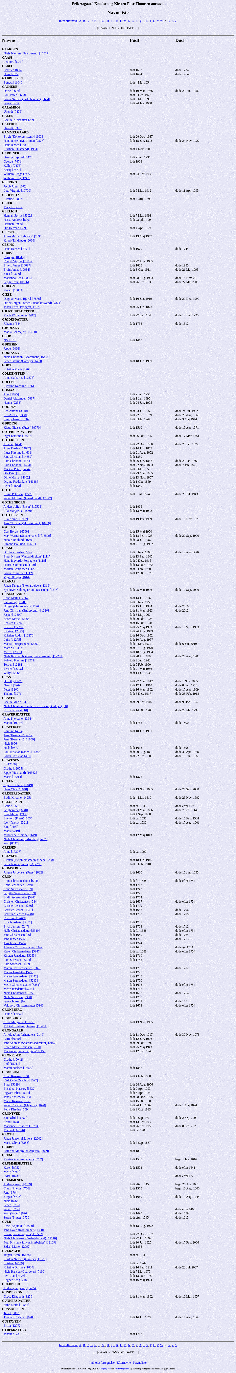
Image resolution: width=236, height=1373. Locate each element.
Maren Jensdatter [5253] (19, 972)
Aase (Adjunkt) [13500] (18, 1225)
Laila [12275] (12, 639)
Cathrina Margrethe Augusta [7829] (26, 1151)
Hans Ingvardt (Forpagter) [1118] (25, 560)
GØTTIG (8, 527)
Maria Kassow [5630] (17, 1101)
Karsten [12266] (14, 623)
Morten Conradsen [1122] (20, 569)
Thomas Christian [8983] (19, 1317)
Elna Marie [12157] (16, 814)
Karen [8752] (12, 1167)
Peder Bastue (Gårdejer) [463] (23, 361)
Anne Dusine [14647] (17, 448)
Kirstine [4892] (13, 199)
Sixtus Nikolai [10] (16, 710)
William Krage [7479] (18, 178)
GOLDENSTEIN (13, 373)
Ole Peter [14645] (15, 473)
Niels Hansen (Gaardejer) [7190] (24, 1271)
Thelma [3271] (13, 693)
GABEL (7, 66)
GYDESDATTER (14, 1329)
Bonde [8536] (12, 806)
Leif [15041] (12, 1063)
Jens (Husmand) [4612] (18, 735)
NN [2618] (10, 340)
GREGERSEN (12, 801)
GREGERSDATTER (16, 793)
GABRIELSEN (12, 78)
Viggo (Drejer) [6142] (18, 577)
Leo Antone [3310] (16, 411)
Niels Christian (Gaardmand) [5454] (27, 357)
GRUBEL (8, 1146)
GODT (6, 365)
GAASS (7, 57)
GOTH (7, 490)
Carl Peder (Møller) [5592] (21, 1080)
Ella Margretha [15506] (19, 510)
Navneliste (140, 1362)
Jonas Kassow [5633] (17, 1097)
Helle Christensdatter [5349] (22, 930)
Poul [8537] (11, 843)
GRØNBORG (11, 1018)
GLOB (6, 336)
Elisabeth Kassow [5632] (19, 1088)
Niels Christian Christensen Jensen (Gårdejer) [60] (36, 706)
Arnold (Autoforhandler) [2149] (23, 1034)
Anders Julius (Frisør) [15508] (22, 506)
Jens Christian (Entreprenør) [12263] (27, 610)
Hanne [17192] (13, 1013)
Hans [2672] (11, 74)
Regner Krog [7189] (16, 1280)
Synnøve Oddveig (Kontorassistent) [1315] (31, 589)
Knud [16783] (12, 1122)
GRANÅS (8, 581)
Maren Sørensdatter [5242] (21, 976)
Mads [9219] (12, 831)
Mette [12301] (13, 652)
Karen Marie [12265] (17, 618)
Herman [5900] (13, 224)
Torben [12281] (13, 664)
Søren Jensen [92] (15, 1001)
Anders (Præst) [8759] (17, 1184)
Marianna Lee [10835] (18, 278)
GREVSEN (9, 855)
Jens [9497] (11, 826)
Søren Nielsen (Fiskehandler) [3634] (27, 99)
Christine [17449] (15, 918)
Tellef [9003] (12, 1313)
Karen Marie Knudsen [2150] (22, 1047)
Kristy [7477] (12, 169)
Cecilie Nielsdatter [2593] (20, 120)
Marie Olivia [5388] (16, 1142)
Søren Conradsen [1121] (19, 573)
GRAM (7, 548)
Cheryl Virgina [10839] (18, 261)
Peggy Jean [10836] (16, 282)
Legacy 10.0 (106, 1369)
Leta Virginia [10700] (17, 190)
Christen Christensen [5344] (21, 901)
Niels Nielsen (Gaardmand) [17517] (26, 53)
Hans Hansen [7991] (17, 248)
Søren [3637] (12, 103)
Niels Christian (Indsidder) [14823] (26, 839)
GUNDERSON (12, 1292)
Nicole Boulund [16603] (19, 539)
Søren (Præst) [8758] (17, 1217)
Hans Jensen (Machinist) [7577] (24, 140)
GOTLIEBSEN (12, 515)
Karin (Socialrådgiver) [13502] (23, 1234)
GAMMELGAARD (15, 132)
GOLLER (8, 381)
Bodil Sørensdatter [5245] (20, 897)
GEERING (9, 182)
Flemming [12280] (15, 602)
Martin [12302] (13, 648)
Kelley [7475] (12, 165)
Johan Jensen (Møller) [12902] (23, 1138)
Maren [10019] (13, 722)
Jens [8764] (11, 1192)
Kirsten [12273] (14, 631)
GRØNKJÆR (11, 1055)
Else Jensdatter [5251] (18, 922)
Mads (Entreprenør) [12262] (21, 643)
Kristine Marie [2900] (17, 369)
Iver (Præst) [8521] (16, 822)
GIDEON (8, 286)
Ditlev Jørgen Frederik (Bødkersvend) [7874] (32, 302)
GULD (6, 1221)
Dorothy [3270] (13, 681)
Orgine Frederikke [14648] (21, 481)
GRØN (7, 876)
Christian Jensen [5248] (19, 914)
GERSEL (8, 232)
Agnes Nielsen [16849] (18, 785)
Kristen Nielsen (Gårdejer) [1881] (25, 1259)
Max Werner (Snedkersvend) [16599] (27, 535)
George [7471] (13, 161)
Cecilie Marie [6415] (17, 702)
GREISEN (9, 847)
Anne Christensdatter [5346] (21, 880)
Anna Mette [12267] (16, 598)
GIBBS (7, 253)
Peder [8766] (12, 1209)
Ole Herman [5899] (16, 228)
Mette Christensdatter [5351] (22, 984)
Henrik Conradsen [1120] (20, 564)
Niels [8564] (11, 743)
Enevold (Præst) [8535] (18, 818)
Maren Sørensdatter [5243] (21, 980)
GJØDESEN (10, 327)
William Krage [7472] (18, 174)
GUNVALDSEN (13, 1309)
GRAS (6, 677)
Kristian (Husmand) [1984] (21, 149)
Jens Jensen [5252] (16, 943)
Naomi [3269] (12, 685)
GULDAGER (11, 1250)
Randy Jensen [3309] (17, 419)
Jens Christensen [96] (17, 934)
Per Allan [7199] (14, 1275)
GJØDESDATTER (15, 319)
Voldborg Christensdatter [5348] (24, 1005)
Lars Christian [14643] (18, 460)
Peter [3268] (11, 689)
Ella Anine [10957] (16, 519)
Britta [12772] (13, 1325)
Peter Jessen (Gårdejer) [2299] (23, 864)
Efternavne (124, 1362)
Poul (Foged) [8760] (17, 1213)
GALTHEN (10, 124)
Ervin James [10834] (17, 269)
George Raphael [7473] (18, 157)
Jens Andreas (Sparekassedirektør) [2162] (30, 1043)
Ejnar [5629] (12, 1084)
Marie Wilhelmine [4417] (20, 315)
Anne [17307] (12, 851)
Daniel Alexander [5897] (19, 398)
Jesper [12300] (13, 614)
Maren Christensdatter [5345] (22, 968)
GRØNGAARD (12, 1030)
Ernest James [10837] (17, 265)
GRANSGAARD (13, 594)
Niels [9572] (11, 747)
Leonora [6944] (13, 61)
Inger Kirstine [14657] (18, 436)
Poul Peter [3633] (15, 95)
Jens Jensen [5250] (16, 939)
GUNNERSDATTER (16, 1300)
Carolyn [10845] (14, 257)
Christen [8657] (14, 70)
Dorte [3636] (12, 90)
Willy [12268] (12, 673)
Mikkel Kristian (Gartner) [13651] (25, 1026)
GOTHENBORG (13, 502)
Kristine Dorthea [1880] (19, 1267)
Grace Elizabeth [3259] (18, 1296)
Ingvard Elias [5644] (17, 1092)
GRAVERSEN (11, 727)
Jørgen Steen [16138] (17, 1255)
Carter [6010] (12, 1038)
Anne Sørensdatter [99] (18, 889)
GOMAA (8, 390)
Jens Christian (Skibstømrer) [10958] (27, 523)
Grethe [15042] (13, 1059)
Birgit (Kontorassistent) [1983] (23, 136)
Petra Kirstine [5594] (17, 1109)
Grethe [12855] (13, 768)
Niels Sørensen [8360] (18, 997)
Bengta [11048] (13, 82)
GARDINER (10, 153)
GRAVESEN (10, 760)
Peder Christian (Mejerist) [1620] (25, 1105)
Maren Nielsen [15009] (18, 1067)
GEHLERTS (10, 194)
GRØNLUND (11, 1072)
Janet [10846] (12, 273)
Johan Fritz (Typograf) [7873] (22, 307)
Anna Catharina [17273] (18, 377)
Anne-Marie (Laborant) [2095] (22, 236)
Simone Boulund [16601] (20, 544)
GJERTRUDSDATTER (18, 311)
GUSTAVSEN (11, 1321)
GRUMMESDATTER (17, 1163)
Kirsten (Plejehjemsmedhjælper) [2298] (29, 860)
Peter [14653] (12, 485)
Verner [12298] (13, 668)
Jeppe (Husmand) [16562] (20, 772)
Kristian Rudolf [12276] (19, 635)
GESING (8, 244)
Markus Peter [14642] (17, 469)
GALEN (7, 115)
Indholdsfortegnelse (102, 1362)
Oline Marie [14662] (17, 477)
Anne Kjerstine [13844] (18, 718)
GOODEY (9, 406)
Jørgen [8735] (12, 1196)
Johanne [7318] (13, 1334)
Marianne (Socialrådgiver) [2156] (25, 1051)
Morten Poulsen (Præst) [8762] (23, 1159)
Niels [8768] (11, 1201)
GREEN (7, 781)
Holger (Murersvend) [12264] (22, 606)
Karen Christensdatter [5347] (22, 951)
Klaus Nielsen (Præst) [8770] (22, 427)
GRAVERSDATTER (16, 714)
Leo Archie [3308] (15, 415)
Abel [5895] (11, 394)
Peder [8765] (12, 1205)
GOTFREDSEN (13, 440)
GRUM (7, 1155)
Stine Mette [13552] (16, 1304)
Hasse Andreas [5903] (18, 219)
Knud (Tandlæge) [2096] (19, 240)
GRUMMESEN (12, 1180)
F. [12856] (10, 764)
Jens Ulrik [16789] (15, 1117)
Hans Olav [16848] (16, 789)
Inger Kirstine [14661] (18, 452)
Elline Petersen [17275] (19, 494)
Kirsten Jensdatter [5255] (20, 955)
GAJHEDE (9, 86)
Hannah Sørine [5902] (18, 215)
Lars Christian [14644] (18, 465)
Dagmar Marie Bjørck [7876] (22, 298)
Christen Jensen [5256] (18, 905)
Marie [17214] (13, 776)
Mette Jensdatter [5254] (19, 989)
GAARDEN (10, 49)
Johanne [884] (13, 323)
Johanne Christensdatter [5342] (23, 947)
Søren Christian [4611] (18, 756)
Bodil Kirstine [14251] (18, 797)
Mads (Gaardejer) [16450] (20, 332)
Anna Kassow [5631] (16, 1076)
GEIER (7, 203)
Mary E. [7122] (13, 207)
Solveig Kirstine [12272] (19, 660)
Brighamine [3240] (16, 810)
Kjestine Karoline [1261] (19, 386)
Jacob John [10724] (16, 186)
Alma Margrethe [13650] (19, 1022)
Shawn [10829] (13, 290)
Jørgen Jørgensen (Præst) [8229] (24, 872)
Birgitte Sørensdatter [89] (20, 893)
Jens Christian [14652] (18, 456)
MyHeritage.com (121, 1369)
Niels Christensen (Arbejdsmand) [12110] (30, 1238)
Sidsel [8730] (12, 1176)
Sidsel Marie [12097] (17, 1246)
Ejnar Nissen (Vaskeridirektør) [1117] (27, 556)
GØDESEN (9, 344)
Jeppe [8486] (12, 348)
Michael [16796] (14, 1130)
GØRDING (9, 423)
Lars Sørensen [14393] (18, 964)
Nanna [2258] (12, 402)
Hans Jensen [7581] (16, 145)
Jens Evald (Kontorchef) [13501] (24, 1230)
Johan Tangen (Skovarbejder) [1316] (27, 585)
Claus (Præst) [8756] (17, 1188)
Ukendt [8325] (13, 128)
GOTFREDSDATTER (17, 431)
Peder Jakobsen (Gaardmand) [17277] (28, 498)
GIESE (7, 294)
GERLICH (9, 211)
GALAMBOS (11, 107)
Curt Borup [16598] (16, 531)
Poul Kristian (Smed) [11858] (22, 752)
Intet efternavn (68, 21)
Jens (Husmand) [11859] (19, 739)
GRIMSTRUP (11, 868)
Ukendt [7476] (13, 111)
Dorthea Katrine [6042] (18, 552)
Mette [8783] (12, 1171)
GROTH (8, 1134)
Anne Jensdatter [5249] (18, 885)
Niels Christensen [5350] (19, 993)
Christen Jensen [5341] (18, 910)
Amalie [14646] (13, 444)
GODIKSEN (10, 352)
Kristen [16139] (14, 1263)
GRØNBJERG (12, 1009)
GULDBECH (11, 1284)
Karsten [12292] (14, 627)
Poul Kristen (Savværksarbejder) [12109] (30, 1242)
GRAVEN (8, 697)
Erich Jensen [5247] (16, 926)
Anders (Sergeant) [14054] (20, 1288)
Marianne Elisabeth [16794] (21, 1126)
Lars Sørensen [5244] (17, 959)
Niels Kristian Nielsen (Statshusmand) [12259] (33, 656)
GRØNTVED (11, 1113)
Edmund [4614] (14, 731)
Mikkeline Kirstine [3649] (20, 835)
